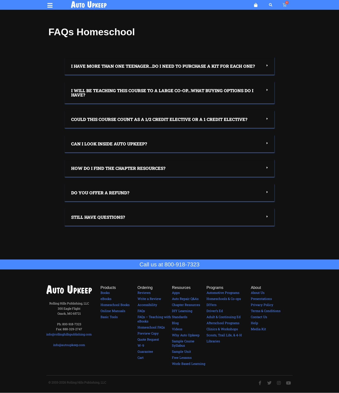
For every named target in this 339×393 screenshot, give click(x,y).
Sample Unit (181, 351)
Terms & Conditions (265, 311)
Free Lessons (182, 357)
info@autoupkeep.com (69, 345)
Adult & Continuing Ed (223, 317)
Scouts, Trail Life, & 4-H (224, 335)
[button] (50, 4)
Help (254, 323)
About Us (257, 292)
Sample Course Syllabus (183, 343)
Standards (179, 317)
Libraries (213, 341)
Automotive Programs (222, 292)
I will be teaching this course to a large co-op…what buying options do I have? (162, 93)
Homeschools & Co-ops (223, 298)
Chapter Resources (186, 305)
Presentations (261, 298)
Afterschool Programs (222, 323)
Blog (175, 323)
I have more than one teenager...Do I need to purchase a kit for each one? (163, 66)
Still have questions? (98, 217)
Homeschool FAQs (151, 327)
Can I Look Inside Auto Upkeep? (109, 144)
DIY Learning (182, 311)
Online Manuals (113, 311)
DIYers (211, 305)
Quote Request (148, 339)
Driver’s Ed (214, 311)
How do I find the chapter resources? (118, 168)
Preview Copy (148, 333)
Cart (141, 357)
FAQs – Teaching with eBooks (154, 319)
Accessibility (147, 305)
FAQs (141, 311)
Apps (176, 292)
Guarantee (145, 351)
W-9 (141, 345)
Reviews (144, 292)
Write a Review (149, 298)
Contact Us (259, 317)
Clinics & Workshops (222, 329)
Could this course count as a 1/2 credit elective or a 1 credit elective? (159, 119)
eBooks (106, 298)
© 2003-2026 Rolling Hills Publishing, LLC (77, 382)
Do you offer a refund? (100, 192)
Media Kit (258, 329)
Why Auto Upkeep (186, 335)
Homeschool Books (115, 305)
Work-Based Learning (188, 363)
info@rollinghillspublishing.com (69, 334)
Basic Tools (109, 317)
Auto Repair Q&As (185, 298)
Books (105, 292)
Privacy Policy (262, 305)
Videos (177, 329)
